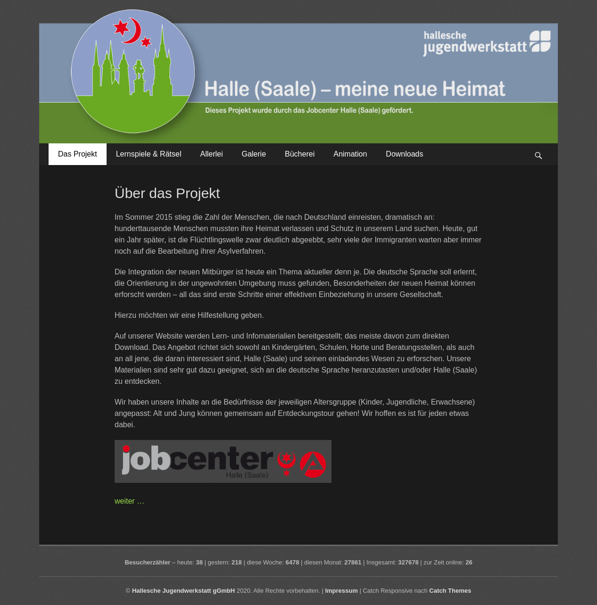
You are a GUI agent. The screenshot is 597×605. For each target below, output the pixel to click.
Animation (350, 154)
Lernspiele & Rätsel (149, 154)
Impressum (341, 590)
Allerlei (211, 154)
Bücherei (300, 154)
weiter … (129, 501)
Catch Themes (450, 590)
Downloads (404, 154)
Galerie (253, 154)
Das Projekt (77, 154)
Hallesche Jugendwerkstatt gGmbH (183, 590)
